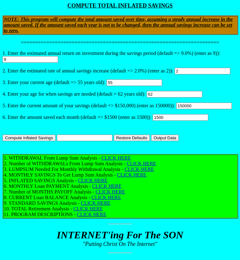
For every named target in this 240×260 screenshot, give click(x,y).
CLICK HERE (116, 159)
